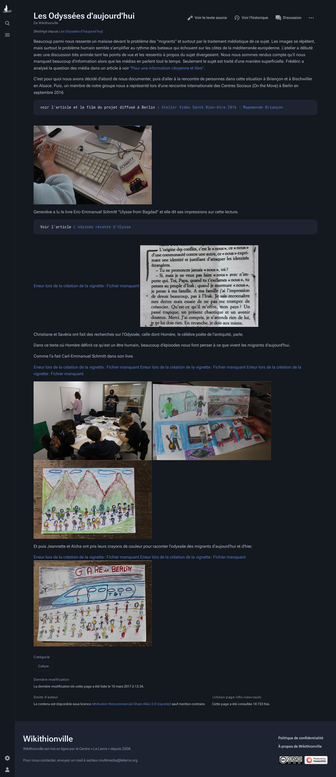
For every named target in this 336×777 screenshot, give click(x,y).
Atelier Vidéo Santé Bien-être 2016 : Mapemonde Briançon (222, 107)
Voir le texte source (207, 17)
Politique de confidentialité (300, 738)
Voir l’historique (251, 17)
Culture (43, 666)
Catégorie (42, 657)
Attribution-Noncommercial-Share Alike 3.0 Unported (131, 704)
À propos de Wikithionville (300, 746)
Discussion (288, 17)
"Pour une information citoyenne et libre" (167, 68)
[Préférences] (7, 758)
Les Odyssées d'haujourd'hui (80, 31)
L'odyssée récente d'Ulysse (101, 226)
